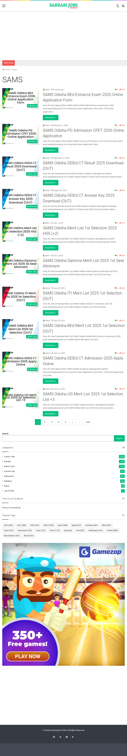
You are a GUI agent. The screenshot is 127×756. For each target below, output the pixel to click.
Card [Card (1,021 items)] (9, 530)
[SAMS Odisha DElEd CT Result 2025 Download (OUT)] (20, 166)
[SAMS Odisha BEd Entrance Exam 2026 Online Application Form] (20, 98)
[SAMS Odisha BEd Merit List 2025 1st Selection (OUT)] (20, 329)
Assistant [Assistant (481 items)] (91, 525)
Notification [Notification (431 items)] (96, 530)
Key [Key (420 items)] (68, 530)
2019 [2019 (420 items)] (8, 525)
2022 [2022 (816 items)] (34, 525)
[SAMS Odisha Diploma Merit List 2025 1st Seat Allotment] (20, 264)
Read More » (50, 117)
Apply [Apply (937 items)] (76, 525)
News (6, 486)
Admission (9, 476)
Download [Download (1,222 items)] (25, 530)
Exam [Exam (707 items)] (40, 530)
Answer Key (9, 471)
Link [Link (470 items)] (80, 530)
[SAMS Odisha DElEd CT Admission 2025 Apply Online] (20, 362)
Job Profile (9, 491)
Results (7, 461)
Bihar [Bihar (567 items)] (106, 525)
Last (88, 422)
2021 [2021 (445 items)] (21, 525)
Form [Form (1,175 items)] (55, 530)
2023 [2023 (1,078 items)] (48, 525)
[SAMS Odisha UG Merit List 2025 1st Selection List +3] (20, 397)
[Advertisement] (63, 35)
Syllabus (8, 481)
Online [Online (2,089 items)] (112, 530)
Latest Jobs (9, 456)
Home (6, 70)
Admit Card (9, 466)
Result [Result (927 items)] (29, 536)
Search (5, 433)
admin (47, 90)
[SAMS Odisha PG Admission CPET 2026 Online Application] (20, 134)
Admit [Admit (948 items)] (62, 525)
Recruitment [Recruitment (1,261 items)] (12, 536)
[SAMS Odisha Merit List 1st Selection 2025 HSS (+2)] (20, 232)
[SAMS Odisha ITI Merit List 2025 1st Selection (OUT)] (20, 297)
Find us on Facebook (11, 507)
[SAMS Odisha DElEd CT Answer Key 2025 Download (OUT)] (20, 199)
